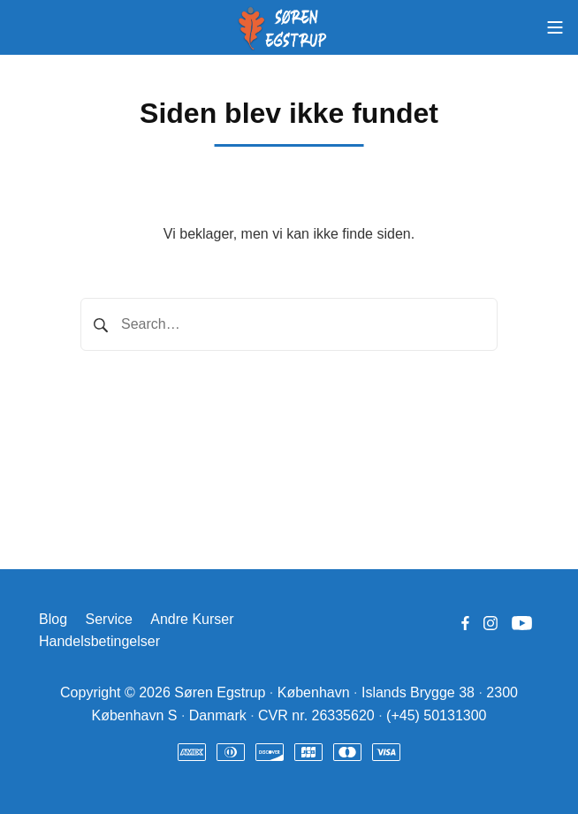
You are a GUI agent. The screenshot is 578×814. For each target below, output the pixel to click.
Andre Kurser (191, 619)
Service (108, 619)
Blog (53, 619)
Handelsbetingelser (99, 641)
